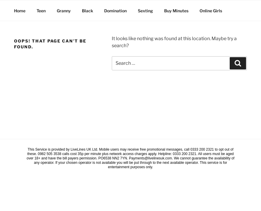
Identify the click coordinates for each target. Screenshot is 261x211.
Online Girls (211, 10)
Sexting (145, 10)
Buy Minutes (176, 10)
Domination (115, 10)
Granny (64, 10)
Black (87, 10)
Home (19, 10)
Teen (41, 10)
